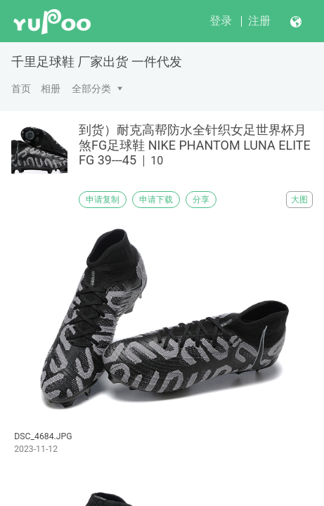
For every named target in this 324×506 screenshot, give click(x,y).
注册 (259, 20)
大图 (299, 200)
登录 (220, 20)
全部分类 (91, 88)
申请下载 (156, 200)
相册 (50, 88)
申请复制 (102, 200)
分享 (201, 200)
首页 (21, 88)
